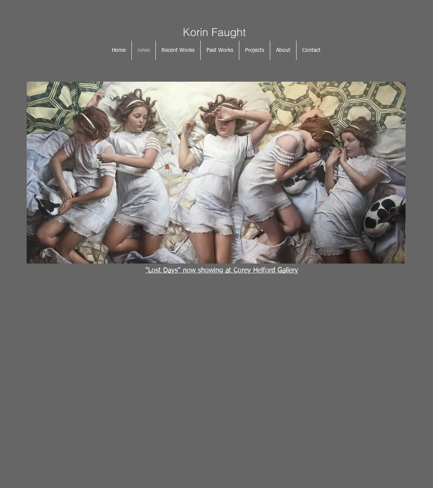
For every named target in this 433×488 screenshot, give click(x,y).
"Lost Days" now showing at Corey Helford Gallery (221, 270)
